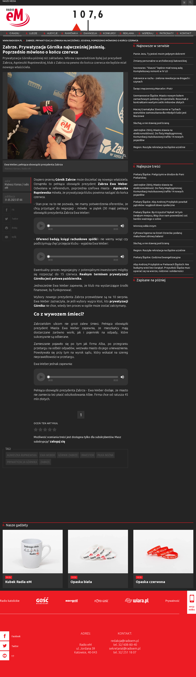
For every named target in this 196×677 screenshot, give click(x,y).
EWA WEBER (47, 455)
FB (13, 209)
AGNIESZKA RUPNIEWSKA (22, 455)
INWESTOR (87, 455)
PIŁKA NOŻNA (105, 455)
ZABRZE (45, 462)
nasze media (9, 1)
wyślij (14, 236)
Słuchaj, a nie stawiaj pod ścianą (151, 123)
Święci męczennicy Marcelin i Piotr (153, 88)
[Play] (41, 226)
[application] (81, 225)
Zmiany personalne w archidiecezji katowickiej (160, 60)
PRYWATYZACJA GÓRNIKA (22, 462)
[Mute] (122, 225)
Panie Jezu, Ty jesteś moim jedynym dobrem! (159, 53)
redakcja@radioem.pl (125, 640)
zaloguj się (57, 441)
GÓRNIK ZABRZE (68, 455)
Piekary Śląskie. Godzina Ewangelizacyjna (156, 257)
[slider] (83, 226)
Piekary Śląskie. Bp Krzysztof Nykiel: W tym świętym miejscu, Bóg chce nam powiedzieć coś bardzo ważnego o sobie (160, 215)
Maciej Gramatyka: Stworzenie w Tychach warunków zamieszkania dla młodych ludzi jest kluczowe (159, 112)
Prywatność (172, 600)
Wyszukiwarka (190, 3)
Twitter (15, 218)
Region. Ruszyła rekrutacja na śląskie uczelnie (159, 147)
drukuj (14, 227)
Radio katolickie (9, 600)
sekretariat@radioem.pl (125, 648)
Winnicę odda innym (144, 225)
